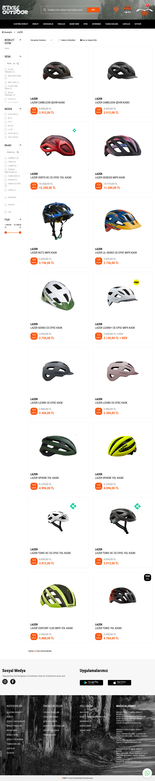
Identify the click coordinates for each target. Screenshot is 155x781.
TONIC (10, 162)
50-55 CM (11, 114)
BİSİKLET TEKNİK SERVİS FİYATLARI (92, 717)
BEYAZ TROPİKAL (10, 93)
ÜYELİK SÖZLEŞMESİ (50, 717)
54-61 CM (11, 137)
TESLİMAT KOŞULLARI (51, 712)
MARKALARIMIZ (85, 726)
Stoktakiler (10, 197)
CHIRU (10, 190)
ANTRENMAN (96, 24)
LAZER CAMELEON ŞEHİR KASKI (47, 102)
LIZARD (11, 166)
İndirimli (9, 204)
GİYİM (86, 24)
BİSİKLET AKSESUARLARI (16, 721)
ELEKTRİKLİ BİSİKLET (21, 24)
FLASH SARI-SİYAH (11, 87)
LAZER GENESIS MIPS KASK (110, 177)
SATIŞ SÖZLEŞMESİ (50, 721)
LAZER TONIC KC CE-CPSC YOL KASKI (50, 553)
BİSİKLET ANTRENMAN (15, 739)
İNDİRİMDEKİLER (86, 721)
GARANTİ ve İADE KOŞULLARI (53, 726)
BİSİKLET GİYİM (9, 41)
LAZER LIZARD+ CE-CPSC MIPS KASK (115, 327)
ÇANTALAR (126, 24)
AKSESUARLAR (48, 24)
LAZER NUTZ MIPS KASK (43, 252)
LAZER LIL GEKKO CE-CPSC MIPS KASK (116, 252)
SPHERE (11, 180)
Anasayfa (7, 32)
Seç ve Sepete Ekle (88, 40)
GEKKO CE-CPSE (13, 184)
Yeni (8, 212)
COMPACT (12, 158)
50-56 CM (11, 133)
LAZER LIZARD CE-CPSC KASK (46, 402)
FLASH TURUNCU (10, 70)
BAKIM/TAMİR (74, 24)
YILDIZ (10, 99)
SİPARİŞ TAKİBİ (85, 730)
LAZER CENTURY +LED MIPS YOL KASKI (51, 628)
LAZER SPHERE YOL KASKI (44, 477)
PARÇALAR (61, 24)
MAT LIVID (12, 82)
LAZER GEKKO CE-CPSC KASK (46, 327)
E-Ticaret (70, 778)
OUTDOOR (137, 24)
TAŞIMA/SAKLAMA (111, 24)
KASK (7, 48)
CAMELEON (12, 176)
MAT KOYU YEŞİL (13, 77)
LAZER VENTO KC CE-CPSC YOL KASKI (50, 177)
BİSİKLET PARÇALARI (14, 726)
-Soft (64, 778)
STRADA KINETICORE (11, 170)
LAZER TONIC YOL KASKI (108, 628)
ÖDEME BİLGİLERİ (49, 735)
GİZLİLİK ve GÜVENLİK (51, 730)
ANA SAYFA (84, 712)
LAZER (34, 98)
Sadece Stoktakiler (66, 40)
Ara (93, 9)
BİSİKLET (36, 24)
